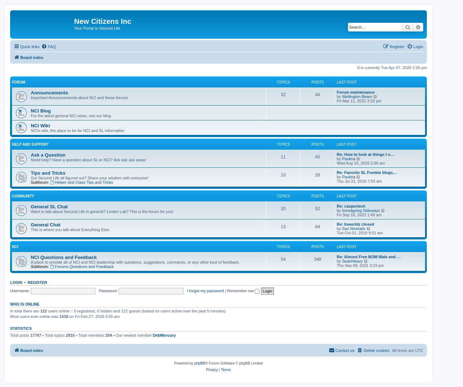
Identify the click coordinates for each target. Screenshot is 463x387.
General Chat (45, 224)
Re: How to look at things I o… (365, 154)
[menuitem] (48, 46)
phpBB (199, 363)
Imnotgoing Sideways (361, 210)
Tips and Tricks (48, 173)
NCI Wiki (40, 125)
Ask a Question (48, 155)
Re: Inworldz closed (355, 224)
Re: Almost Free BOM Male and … (369, 257)
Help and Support (30, 144)
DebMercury (164, 335)
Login (16, 282)
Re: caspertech (351, 206)
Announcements (49, 92)
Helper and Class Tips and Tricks (81, 182)
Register (37, 282)
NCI (15, 247)
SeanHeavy (352, 261)
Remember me (243, 291)
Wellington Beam (357, 96)
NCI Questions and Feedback (64, 257)
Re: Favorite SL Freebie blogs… (367, 172)
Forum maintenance (356, 92)
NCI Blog (41, 111)
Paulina (349, 159)
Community (23, 196)
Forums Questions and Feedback (82, 266)
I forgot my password (205, 291)
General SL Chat (49, 206)
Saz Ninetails (353, 228)
